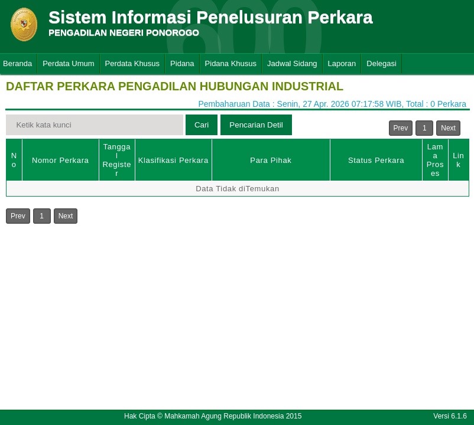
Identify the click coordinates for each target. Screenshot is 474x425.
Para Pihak (270, 160)
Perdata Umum (68, 63)
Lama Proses (435, 160)
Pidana (182, 63)
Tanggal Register (116, 160)
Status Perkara (376, 160)
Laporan (342, 63)
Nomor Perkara (60, 160)
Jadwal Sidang (292, 63)
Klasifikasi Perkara (173, 160)
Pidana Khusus (231, 63)
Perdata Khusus (132, 63)
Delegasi (381, 63)
